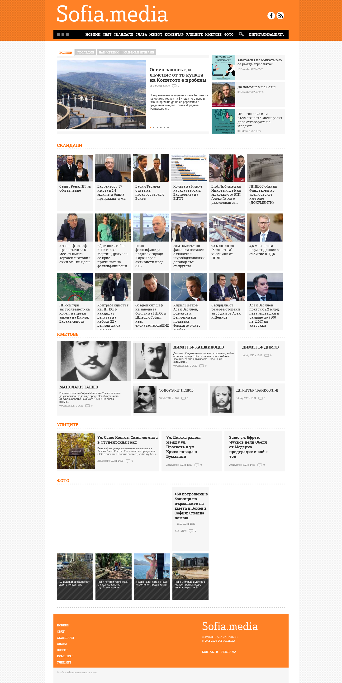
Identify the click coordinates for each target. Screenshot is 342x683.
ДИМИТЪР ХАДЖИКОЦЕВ (198, 347)
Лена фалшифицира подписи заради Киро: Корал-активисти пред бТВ (149, 255)
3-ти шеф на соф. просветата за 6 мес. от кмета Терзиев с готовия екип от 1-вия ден (74, 253)
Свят (107, 34)
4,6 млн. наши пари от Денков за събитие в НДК (264, 249)
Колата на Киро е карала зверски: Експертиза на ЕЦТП (187, 192)
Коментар (174, 34)
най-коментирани (139, 52)
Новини (63, 625)
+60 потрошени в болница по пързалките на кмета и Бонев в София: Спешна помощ (191, 505)
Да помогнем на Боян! (257, 87)
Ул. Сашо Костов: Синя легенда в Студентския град (127, 440)
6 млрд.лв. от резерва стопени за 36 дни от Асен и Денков (226, 311)
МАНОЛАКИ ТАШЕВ (78, 387)
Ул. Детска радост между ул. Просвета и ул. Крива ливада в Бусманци (183, 447)
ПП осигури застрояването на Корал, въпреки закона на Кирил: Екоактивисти (74, 313)
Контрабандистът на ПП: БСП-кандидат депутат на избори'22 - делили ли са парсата (112, 317)
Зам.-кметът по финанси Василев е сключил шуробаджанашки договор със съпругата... (189, 255)
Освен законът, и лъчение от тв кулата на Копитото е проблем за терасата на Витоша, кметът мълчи (178, 80)
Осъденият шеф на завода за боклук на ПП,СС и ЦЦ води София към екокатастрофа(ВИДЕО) (155, 315)
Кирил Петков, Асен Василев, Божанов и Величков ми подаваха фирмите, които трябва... (186, 317)
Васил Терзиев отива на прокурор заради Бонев (149, 192)
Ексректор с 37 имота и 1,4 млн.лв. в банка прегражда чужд (111, 192)
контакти (210, 652)
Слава (141, 34)
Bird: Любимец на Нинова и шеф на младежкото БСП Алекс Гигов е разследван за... (226, 194)
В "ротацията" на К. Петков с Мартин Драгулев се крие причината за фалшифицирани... (113, 255)
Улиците (194, 34)
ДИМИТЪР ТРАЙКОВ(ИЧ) (257, 390)
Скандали (123, 34)
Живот (155, 34)
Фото (228, 34)
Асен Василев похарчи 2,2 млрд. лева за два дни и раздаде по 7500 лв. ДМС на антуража (264, 315)
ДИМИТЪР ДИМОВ (260, 347)
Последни (85, 52)
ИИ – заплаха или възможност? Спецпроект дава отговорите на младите (260, 119)
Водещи (65, 53)
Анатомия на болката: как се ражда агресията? (260, 62)
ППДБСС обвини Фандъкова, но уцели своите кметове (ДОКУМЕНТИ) (263, 194)
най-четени (109, 52)
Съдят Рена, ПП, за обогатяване (75, 188)
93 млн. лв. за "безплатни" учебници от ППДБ (222, 251)
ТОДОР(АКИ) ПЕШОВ (176, 390)
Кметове (213, 34)
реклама (228, 652)
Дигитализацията (266, 34)
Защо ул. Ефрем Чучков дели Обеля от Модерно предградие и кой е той (248, 447)
